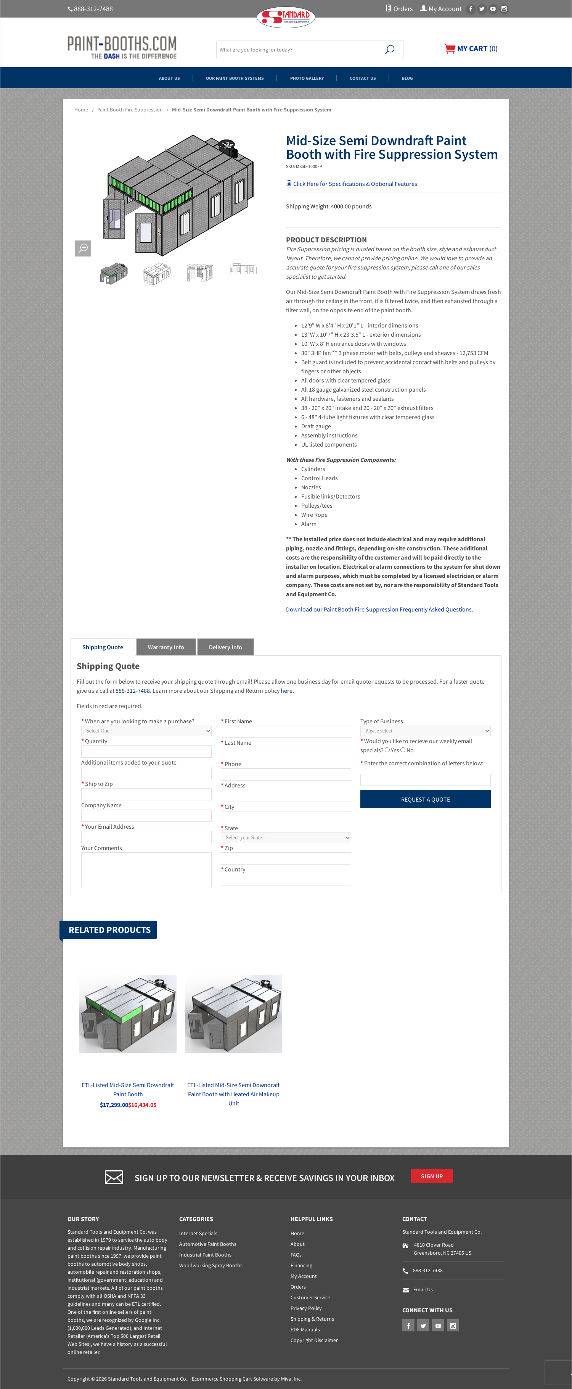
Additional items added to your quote (129, 762)
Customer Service (310, 1297)
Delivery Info (225, 647)
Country (233, 869)
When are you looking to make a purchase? (137, 721)
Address (233, 785)
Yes (395, 750)
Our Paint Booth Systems (220, 77)
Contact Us (386, 77)
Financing (301, 1265)
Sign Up (435, 1177)
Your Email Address (107, 826)
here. (287, 690)
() (469, 48)
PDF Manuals (305, 1329)
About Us (135, 77)
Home (81, 109)
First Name (236, 721)
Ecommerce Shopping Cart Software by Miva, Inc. (247, 1378)
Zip (227, 848)
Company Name (101, 805)
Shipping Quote (102, 647)
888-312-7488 (93, 9)
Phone (231, 764)
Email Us (423, 1289)
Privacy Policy (306, 1308)
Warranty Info (166, 647)
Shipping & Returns (312, 1318)
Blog (444, 77)
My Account (441, 9)
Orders (399, 9)
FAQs (296, 1254)
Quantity (94, 741)
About (298, 1244)
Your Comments (101, 848)
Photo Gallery (314, 77)
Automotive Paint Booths (207, 1244)
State (229, 828)
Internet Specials (198, 1233)
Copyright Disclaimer (314, 1340)
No (410, 750)
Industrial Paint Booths (205, 1254)
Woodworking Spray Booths (211, 1265)
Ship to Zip (97, 783)
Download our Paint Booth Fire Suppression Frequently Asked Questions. (379, 609)
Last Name (236, 742)
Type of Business (381, 721)
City (227, 806)
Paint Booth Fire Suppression (130, 109)
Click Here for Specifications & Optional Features (351, 183)
